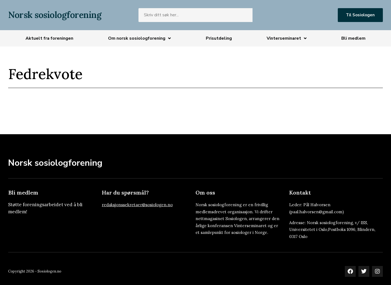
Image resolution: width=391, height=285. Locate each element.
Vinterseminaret (287, 38)
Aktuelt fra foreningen (49, 38)
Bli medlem (353, 38)
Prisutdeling (219, 38)
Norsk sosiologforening (54, 14)
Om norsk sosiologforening (139, 38)
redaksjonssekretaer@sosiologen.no (137, 204)
